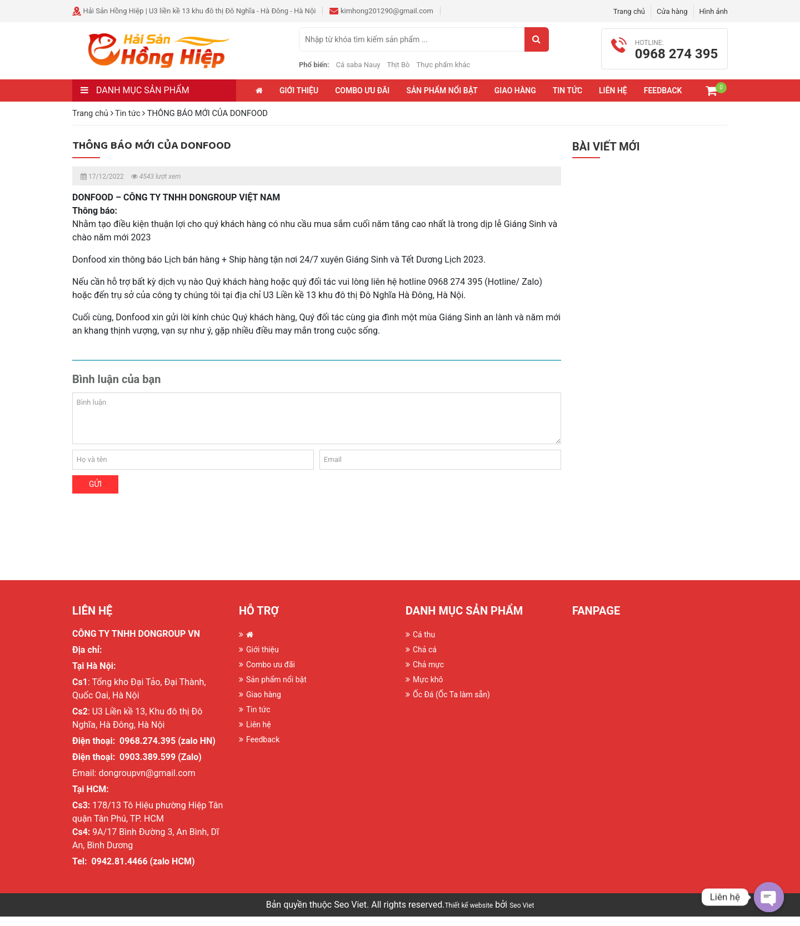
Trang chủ (629, 11)
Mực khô (428, 689)
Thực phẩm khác (475, 69)
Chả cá (425, 659)
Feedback (663, 99)
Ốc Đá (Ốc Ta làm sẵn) (451, 703)
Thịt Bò (430, 69)
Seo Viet (521, 915)
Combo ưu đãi (362, 99)
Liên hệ (613, 99)
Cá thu (424, 644)
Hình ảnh (713, 11)
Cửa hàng (672, 11)
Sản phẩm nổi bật (441, 99)
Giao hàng (515, 99)
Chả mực (428, 674)
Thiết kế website (468, 915)
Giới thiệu (298, 99)
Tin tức (567, 99)
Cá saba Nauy (390, 69)
